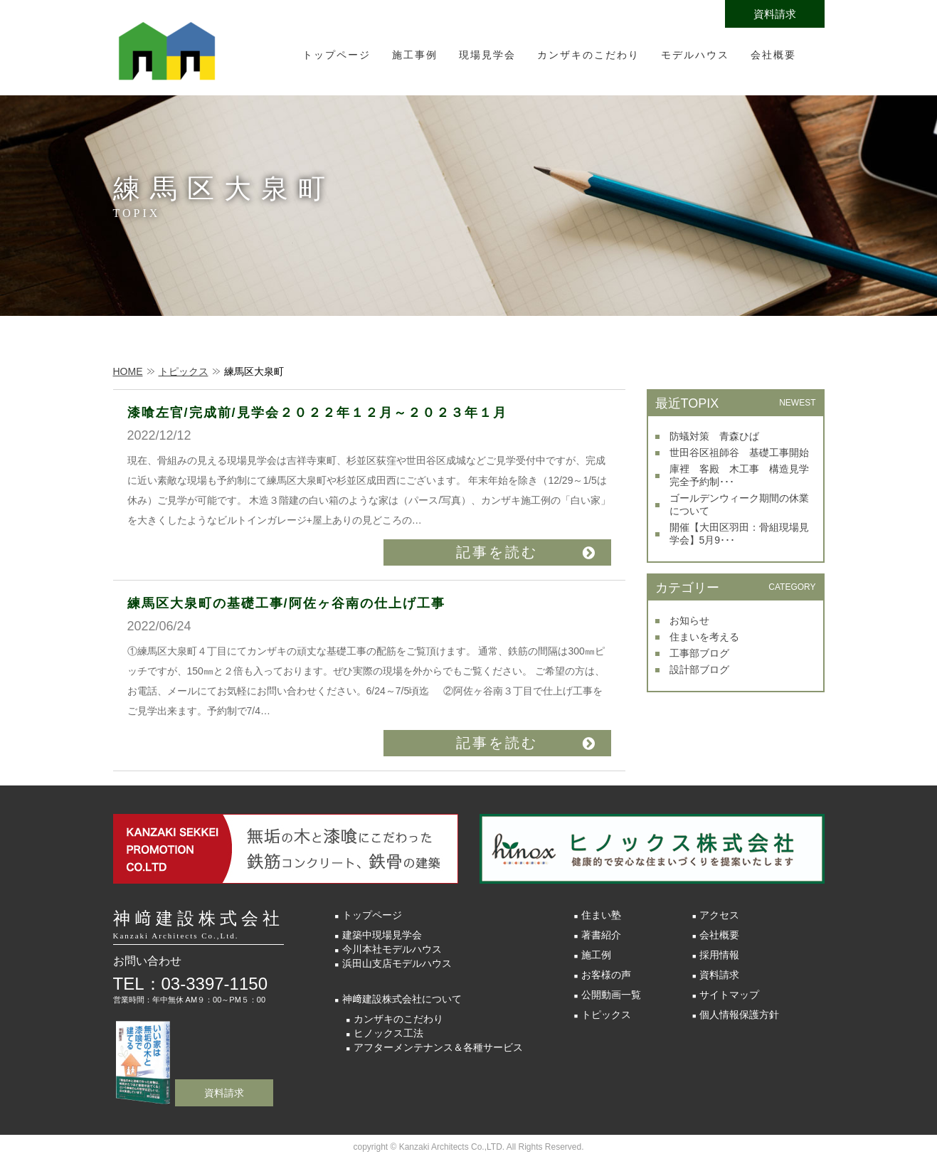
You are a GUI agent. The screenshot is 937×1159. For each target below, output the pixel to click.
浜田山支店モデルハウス (397, 963)
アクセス (719, 915)
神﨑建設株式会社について (402, 999)
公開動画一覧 (611, 994)
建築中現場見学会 (382, 935)
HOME (128, 371)
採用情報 (719, 954)
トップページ (336, 54)
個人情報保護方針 (739, 1014)
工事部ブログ (699, 653)
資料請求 (774, 14)
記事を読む (497, 552)
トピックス (183, 371)
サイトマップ (729, 994)
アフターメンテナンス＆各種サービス (438, 1047)
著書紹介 (601, 935)
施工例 (596, 954)
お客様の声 (606, 974)
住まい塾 (601, 915)
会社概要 (773, 54)
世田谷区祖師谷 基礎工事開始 (739, 452)
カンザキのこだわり (588, 54)
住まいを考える (704, 636)
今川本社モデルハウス (392, 949)
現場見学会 (487, 54)
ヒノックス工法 (388, 1033)
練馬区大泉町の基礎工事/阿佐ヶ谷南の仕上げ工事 (286, 603)
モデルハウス (695, 54)
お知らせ (689, 620)
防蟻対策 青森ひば (714, 436)
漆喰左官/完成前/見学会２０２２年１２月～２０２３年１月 (317, 413)
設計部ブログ (699, 669)
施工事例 (415, 54)
